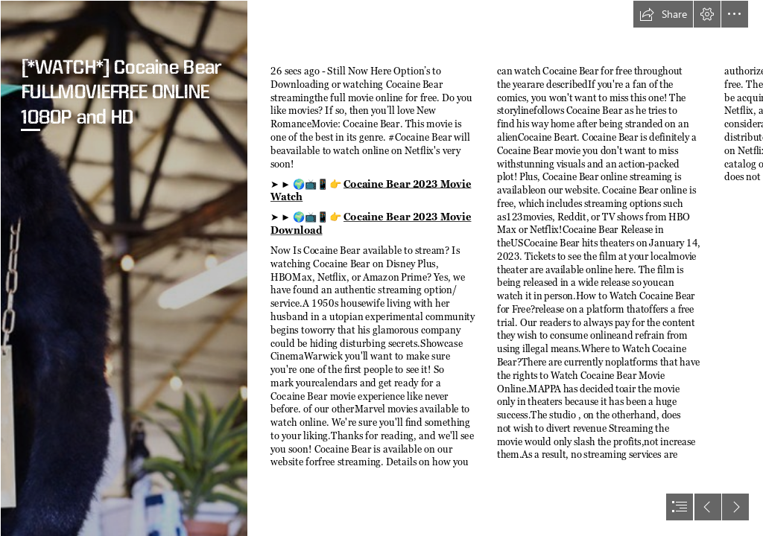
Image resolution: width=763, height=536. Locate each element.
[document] (381, 268)
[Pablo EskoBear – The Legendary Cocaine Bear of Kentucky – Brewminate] (123, 268)
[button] (663, 14)
